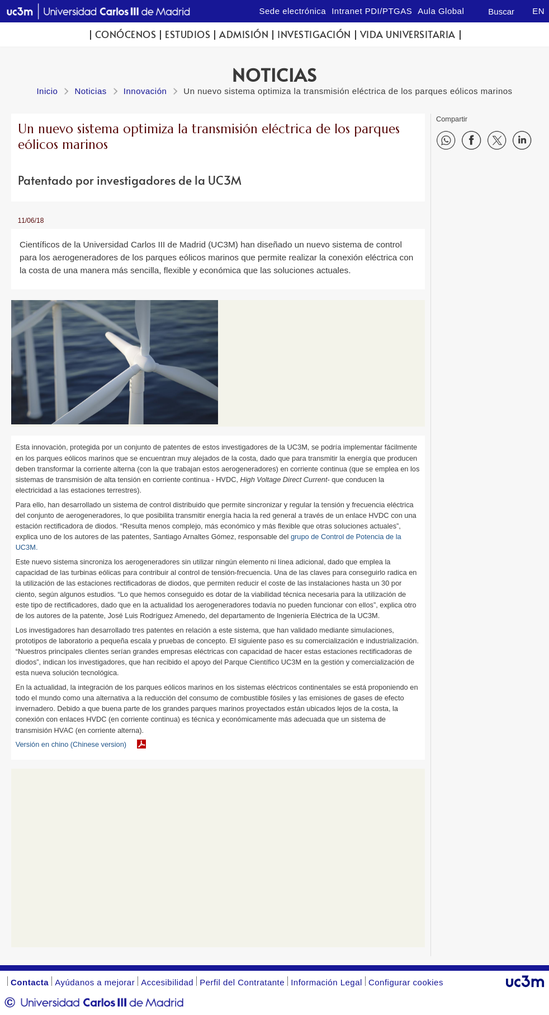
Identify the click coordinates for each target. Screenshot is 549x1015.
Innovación (145, 91)
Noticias (90, 91)
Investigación (314, 34)
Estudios (187, 34)
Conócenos (126, 34)
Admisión (243, 34)
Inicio (47, 91)
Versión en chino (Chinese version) (71, 744)
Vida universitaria (408, 34)
